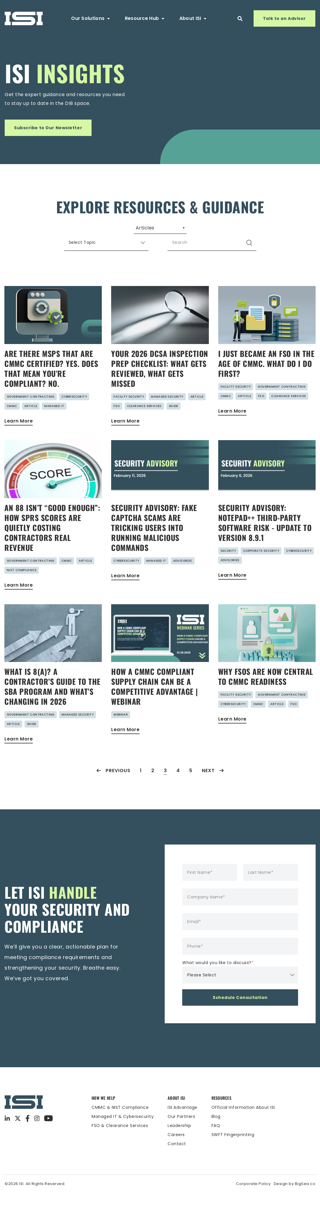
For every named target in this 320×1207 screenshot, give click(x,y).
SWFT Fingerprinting (232, 1149)
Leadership (179, 1140)
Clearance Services (144, 420)
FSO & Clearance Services (120, 1140)
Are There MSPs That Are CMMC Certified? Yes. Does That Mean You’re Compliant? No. (51, 382)
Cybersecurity (74, 410)
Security (228, 565)
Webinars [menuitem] (140, 230)
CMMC (12, 420)
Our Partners (181, 1130)
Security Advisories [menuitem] (196, 230)
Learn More (18, 435)
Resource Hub (145, 18)
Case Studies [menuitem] (256, 230)
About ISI (193, 18)
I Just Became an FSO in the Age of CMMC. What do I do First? (266, 377)
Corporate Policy (253, 1197)
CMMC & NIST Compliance (120, 1121)
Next (213, 784)
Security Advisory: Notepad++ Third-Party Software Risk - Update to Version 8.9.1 (265, 536)
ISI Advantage (182, 1121)
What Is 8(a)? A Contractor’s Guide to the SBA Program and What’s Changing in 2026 (52, 700)
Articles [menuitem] (58, 230)
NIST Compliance (21, 584)
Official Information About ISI (243, 1121)
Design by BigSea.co (295, 1197)
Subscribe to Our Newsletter (48, 128)
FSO (116, 420)
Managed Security (167, 410)
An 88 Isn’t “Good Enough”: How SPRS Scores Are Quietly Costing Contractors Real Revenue (52, 541)
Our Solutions (91, 18)
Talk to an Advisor (284, 18)
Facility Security (128, 410)
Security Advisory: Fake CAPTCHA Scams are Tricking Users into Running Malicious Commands (154, 541)
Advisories (182, 575)
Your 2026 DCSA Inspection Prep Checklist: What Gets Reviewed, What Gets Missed (159, 382)
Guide (173, 420)
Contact (177, 1158)
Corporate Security (261, 565)
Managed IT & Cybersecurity (123, 1130)
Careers (176, 1149)
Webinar (120, 728)
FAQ (215, 1140)
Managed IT (54, 420)
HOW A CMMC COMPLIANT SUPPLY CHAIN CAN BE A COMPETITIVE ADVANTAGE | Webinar (154, 700)
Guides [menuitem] (98, 230)
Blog (216, 1130)
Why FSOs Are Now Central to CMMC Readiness (265, 690)
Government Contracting (30, 410)
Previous (113, 784)
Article (30, 420)
